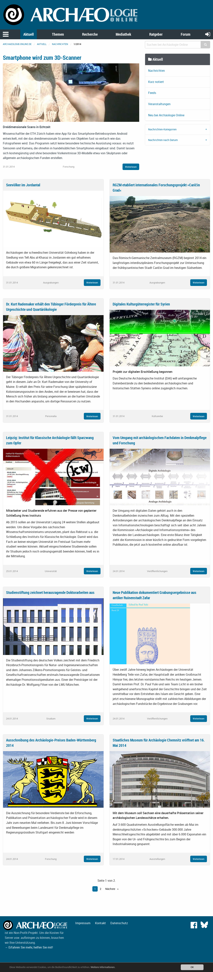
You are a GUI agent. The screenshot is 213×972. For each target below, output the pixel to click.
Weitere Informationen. (103, 967)
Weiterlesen (131, 166)
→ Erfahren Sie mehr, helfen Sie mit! (29, 947)
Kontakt (100, 923)
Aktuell (28, 34)
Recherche (90, 34)
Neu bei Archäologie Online (166, 115)
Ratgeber (156, 34)
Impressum (82, 923)
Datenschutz (119, 923)
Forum (185, 34)
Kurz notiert (156, 82)
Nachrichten (60, 44)
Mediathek (123, 34)
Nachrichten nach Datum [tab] (163, 140)
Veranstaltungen (159, 104)
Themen (58, 34)
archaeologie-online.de (17, 44)
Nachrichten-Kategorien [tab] (162, 129)
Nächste (110, 889)
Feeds (152, 93)
